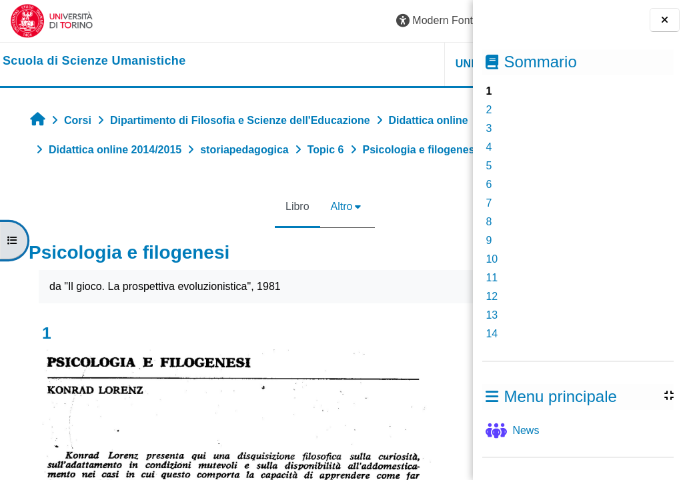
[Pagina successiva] (468, 368)
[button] (276, 21)
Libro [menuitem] (215, 235)
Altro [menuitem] (260, 235)
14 (492, 333)
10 (492, 259)
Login (439, 20)
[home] (94, 61)
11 (492, 277)
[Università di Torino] (51, 20)
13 (492, 315)
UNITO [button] (308, 63)
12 (492, 296)
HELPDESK (389, 63)
